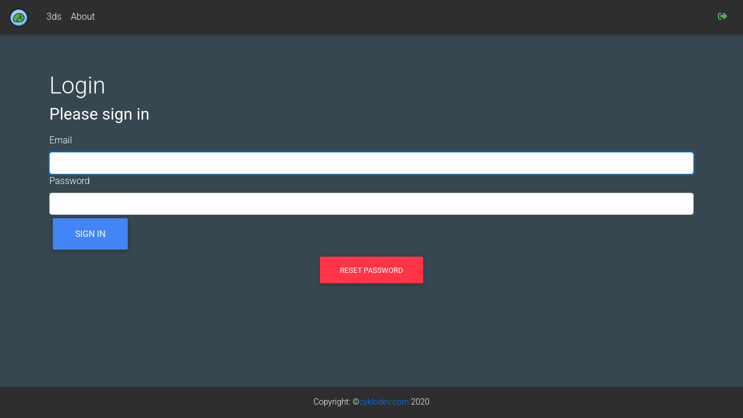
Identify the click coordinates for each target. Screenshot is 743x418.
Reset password (371, 270)
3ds (54, 16)
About (83, 16)
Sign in (90, 234)
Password (69, 180)
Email (60, 140)
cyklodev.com (384, 402)
